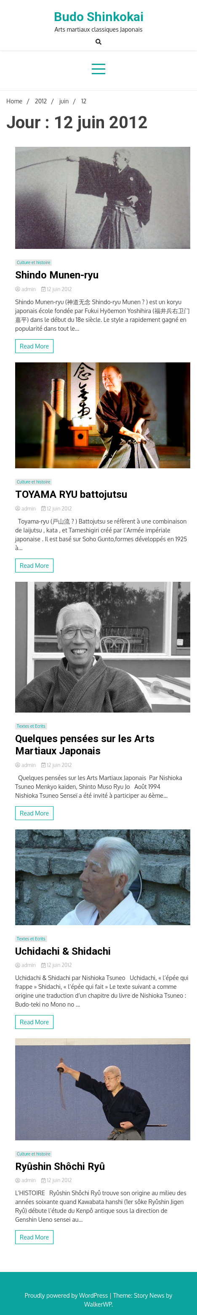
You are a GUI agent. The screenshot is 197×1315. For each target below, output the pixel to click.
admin (26, 289)
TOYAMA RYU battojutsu (71, 494)
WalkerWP (98, 1304)
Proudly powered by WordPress (67, 1295)
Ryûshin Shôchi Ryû (60, 1166)
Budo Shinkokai (99, 16)
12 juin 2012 (56, 289)
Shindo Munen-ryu (56, 275)
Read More (34, 346)
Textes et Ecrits (31, 726)
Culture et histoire (33, 262)
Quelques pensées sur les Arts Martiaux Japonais (84, 745)
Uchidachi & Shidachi (63, 951)
